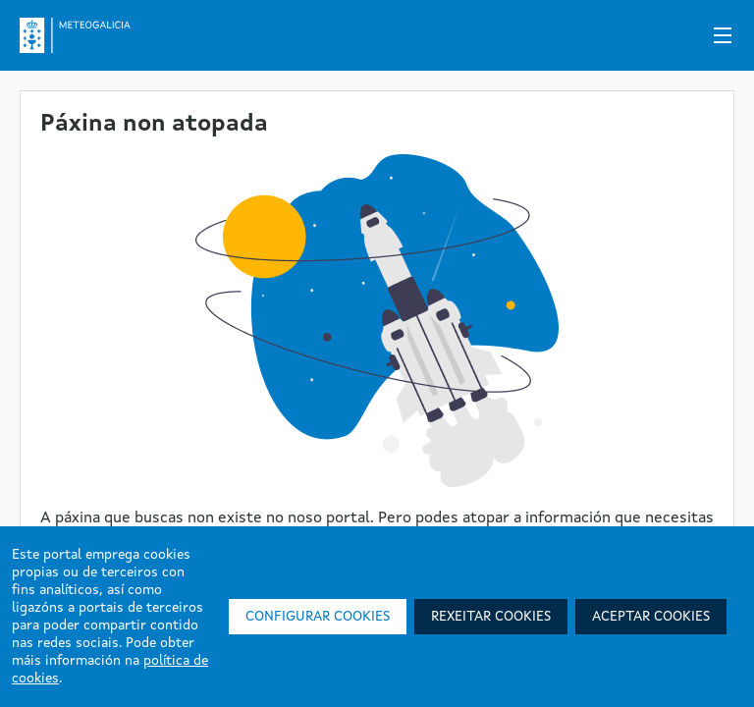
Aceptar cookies (651, 617)
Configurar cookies (317, 617)
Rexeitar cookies (491, 617)
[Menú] (722, 35)
